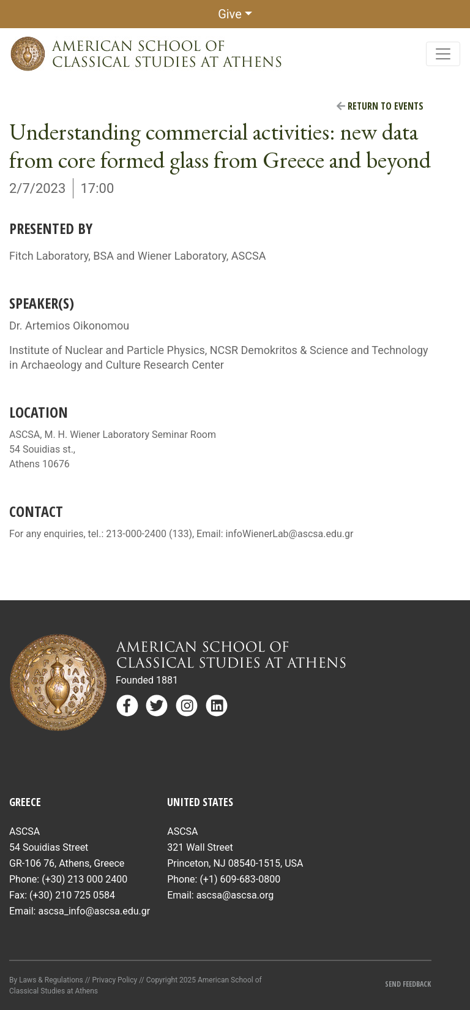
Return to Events (380, 106)
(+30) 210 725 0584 (72, 895)
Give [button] (230, 14)
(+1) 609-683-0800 (240, 879)
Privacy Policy (114, 980)
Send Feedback (408, 984)
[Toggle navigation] (443, 54)
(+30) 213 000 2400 (84, 879)
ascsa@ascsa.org (235, 895)
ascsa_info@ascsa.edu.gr (94, 911)
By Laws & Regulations (46, 980)
